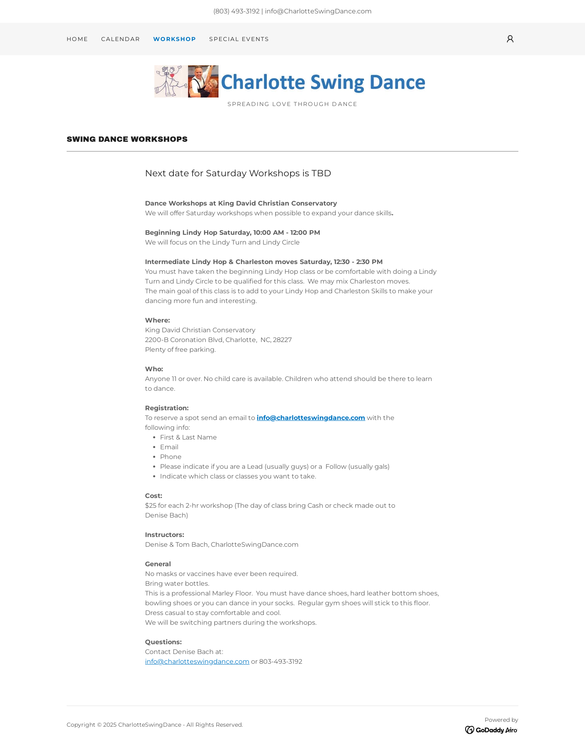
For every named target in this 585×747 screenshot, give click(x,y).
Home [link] (77, 39)
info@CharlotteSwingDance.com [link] (318, 11)
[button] (510, 39)
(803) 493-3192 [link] (236, 11)
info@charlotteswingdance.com (311, 418)
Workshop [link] (174, 39)
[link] (292, 80)
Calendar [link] (120, 39)
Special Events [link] (239, 39)
